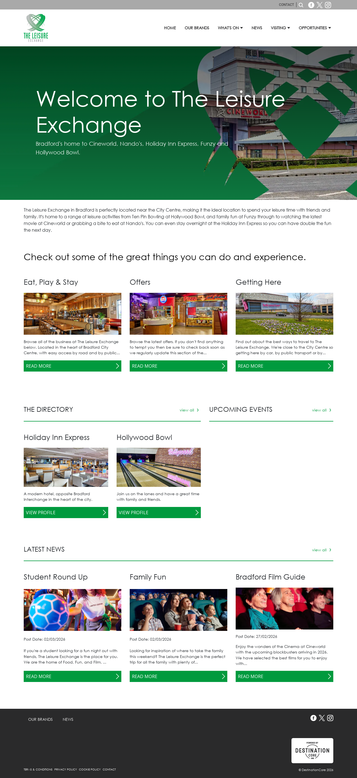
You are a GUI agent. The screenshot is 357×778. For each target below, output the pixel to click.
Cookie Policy (90, 769)
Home (170, 27)
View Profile (41, 512)
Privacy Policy (66, 769)
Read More (38, 366)
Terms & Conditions (38, 769)
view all (187, 410)
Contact (286, 5)
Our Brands (197, 27)
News (257, 27)
